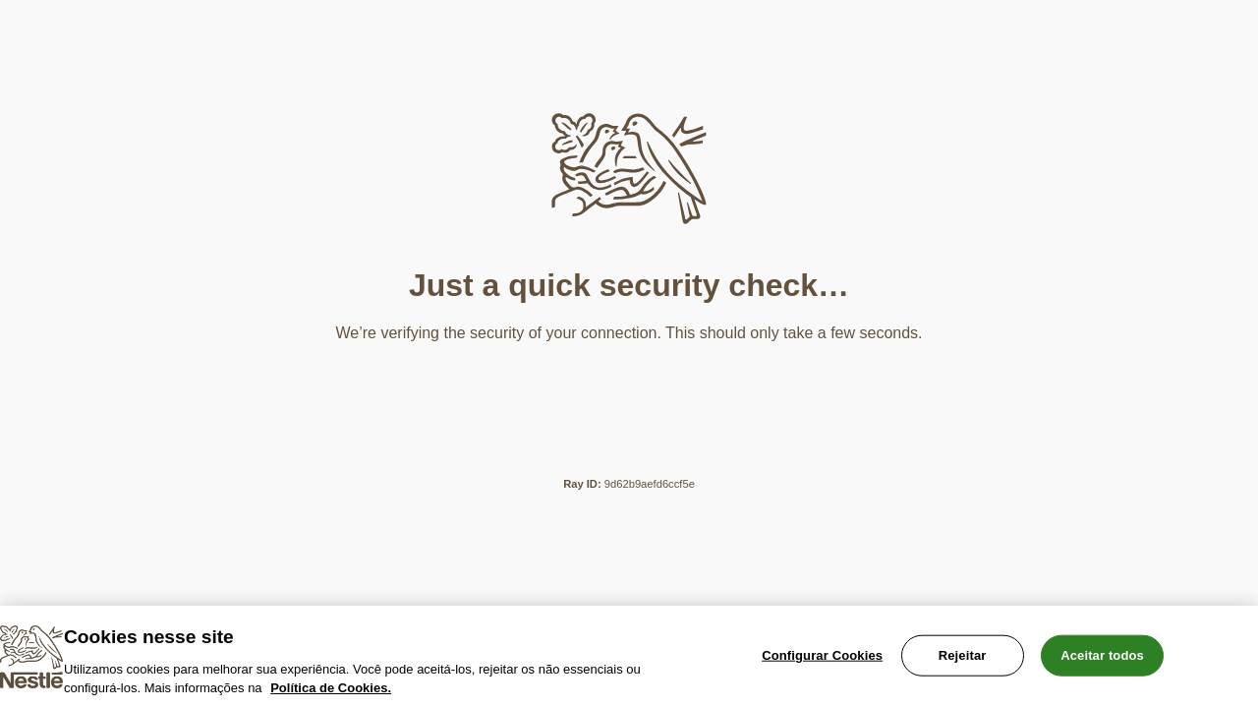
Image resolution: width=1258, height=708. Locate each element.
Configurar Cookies (822, 655)
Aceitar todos (1102, 655)
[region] (629, 657)
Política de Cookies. (330, 687)
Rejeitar (963, 655)
